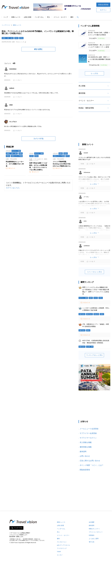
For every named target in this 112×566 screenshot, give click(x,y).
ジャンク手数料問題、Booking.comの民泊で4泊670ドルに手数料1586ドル (62, 164)
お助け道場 (27, 17)
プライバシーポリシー (96, 532)
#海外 (16, 38)
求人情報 (82, 86)
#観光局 (96, 314)
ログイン (103, 10)
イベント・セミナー (60, 17)
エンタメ (59, 555)
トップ (5, 17)
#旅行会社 (82, 314)
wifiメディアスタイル (63, 545)
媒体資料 (83, 451)
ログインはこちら (13, 188)
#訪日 (95, 298)
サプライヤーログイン (88, 438)
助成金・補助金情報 (86, 108)
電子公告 (91, 542)
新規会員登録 (103, 5)
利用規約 (91, 535)
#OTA (67, 156)
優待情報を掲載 (86, 447)
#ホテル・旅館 (16, 151)
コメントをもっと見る (94, 272)
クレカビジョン (62, 542)
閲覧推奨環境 (85, 470)
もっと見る (94, 73)
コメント (11, 168)
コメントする (38, 138)
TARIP (59, 551)
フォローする (18, 528)
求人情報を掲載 (86, 442)
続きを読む (38, 49)
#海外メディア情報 (16, 156)
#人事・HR (90, 346)
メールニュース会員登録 (89, 429)
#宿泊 (21, 38)
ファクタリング (62, 548)
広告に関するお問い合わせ (90, 461)
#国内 (88, 330)
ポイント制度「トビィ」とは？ (91, 465)
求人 (48, 17)
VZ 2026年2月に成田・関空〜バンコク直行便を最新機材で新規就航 (99, 59)
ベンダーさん (39, 17)
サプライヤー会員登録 (88, 433)
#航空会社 (89, 314)
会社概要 (91, 522)
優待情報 (82, 93)
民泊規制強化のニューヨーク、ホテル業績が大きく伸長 (15, 164)
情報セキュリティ (94, 529)
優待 (71, 17)
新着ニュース (15, 17)
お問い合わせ (85, 456)
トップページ (6, 25)
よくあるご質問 (93, 538)
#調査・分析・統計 (7, 38)
